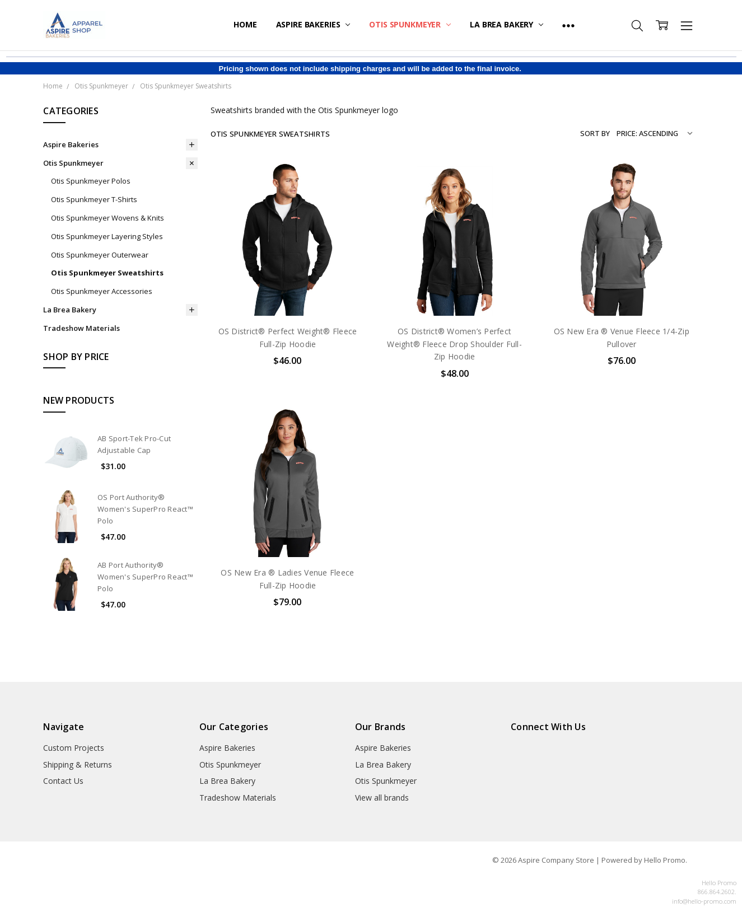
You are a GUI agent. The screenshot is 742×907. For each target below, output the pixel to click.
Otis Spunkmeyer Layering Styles (107, 236)
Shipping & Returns (77, 764)
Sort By (595, 133)
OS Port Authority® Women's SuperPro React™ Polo (145, 509)
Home (245, 24)
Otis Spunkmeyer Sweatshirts (107, 273)
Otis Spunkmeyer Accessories (101, 291)
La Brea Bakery (506, 24)
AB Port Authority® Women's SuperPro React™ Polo (145, 576)
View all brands (382, 797)
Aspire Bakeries (313, 24)
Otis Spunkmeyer (410, 24)
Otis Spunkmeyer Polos (90, 181)
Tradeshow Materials (81, 328)
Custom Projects (73, 747)
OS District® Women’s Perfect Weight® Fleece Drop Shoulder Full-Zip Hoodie (454, 344)
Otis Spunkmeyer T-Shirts (94, 199)
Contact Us (63, 780)
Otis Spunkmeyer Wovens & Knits (107, 218)
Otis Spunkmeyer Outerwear (99, 255)
